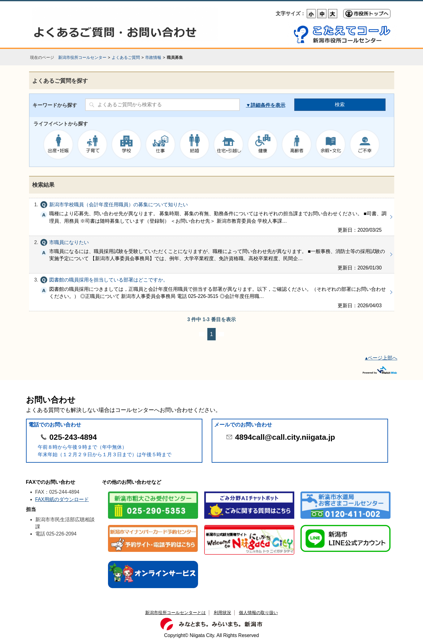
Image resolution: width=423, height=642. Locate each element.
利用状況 (222, 612)
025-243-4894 (73, 437)
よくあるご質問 (126, 57)
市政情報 (153, 57)
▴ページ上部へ (381, 357)
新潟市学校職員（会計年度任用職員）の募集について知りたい (211, 217)
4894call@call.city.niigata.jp (285, 437)
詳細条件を (263, 105)
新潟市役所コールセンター (82, 57)
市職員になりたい (211, 254)
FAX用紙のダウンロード (62, 499)
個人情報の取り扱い (258, 612)
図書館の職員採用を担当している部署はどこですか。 (211, 292)
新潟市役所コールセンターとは (175, 612)
